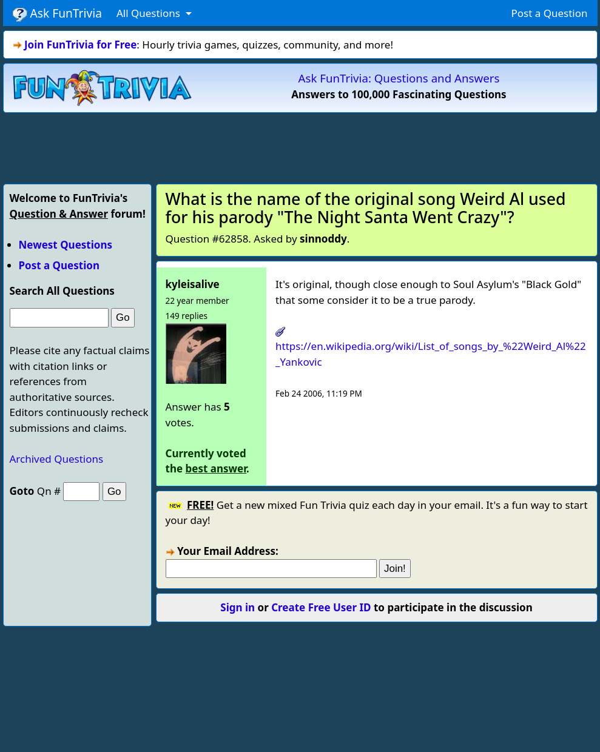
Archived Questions (57, 459)
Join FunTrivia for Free (80, 45)
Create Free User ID (321, 607)
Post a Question (549, 13)
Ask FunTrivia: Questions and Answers (399, 78)
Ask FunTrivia (57, 13)
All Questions (149, 13)
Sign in (237, 607)
